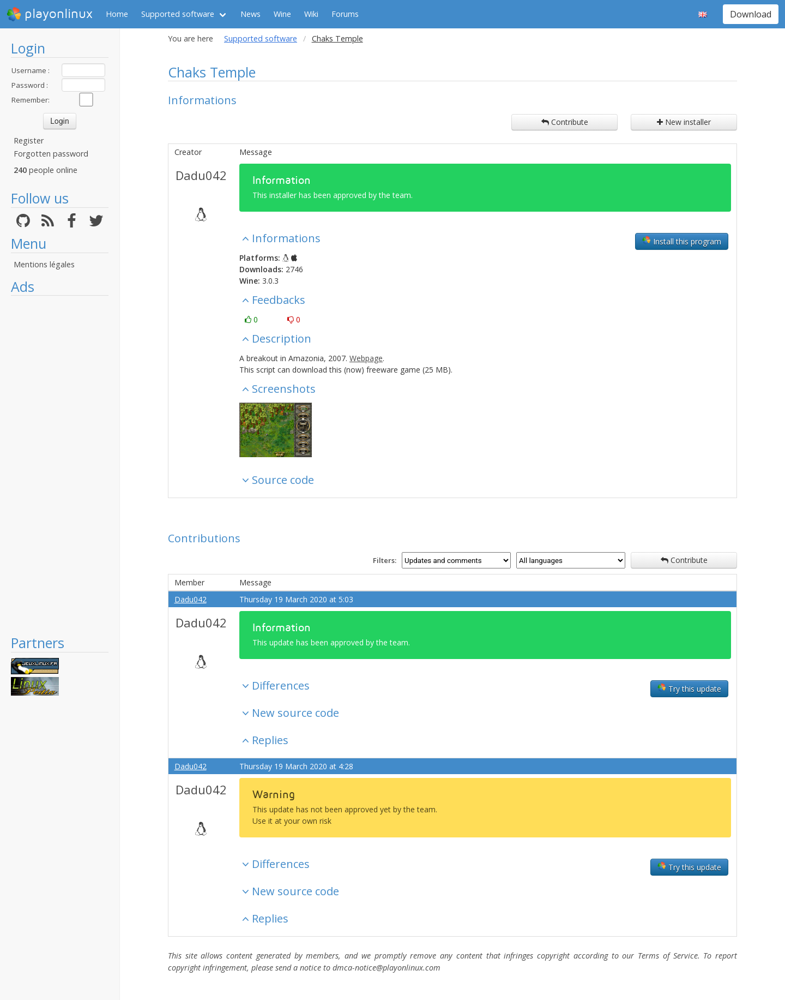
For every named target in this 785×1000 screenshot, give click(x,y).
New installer (684, 122)
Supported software (177, 14)
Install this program (681, 241)
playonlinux (50, 14)
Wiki (311, 14)
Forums (345, 14)
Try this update (689, 688)
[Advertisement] (59, 464)
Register (29, 140)
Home (117, 14)
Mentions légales (44, 264)
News (250, 14)
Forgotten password (51, 153)
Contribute (564, 122)
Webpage (366, 358)
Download (750, 14)
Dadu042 (201, 175)
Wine (282, 14)
